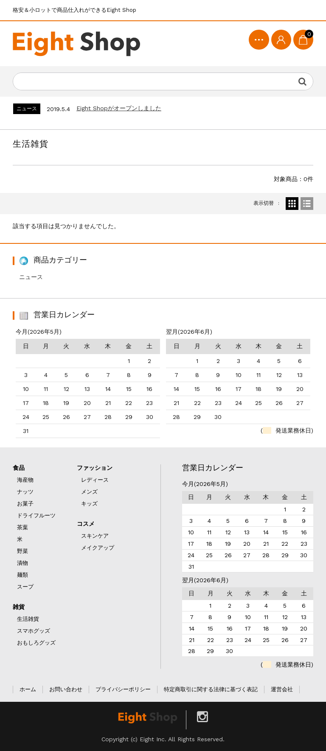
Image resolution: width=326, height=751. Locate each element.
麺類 (22, 575)
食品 (19, 467)
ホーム (28, 689)
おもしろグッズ (36, 642)
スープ (25, 586)
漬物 (22, 563)
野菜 (22, 551)
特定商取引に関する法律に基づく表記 (211, 689)
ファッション (94, 467)
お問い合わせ (65, 689)
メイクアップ (97, 547)
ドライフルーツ (36, 515)
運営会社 (282, 689)
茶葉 (22, 527)
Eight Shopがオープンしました (118, 108)
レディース (95, 480)
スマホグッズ (33, 631)
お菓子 (25, 503)
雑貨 (19, 606)
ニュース (31, 277)
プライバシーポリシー (123, 689)
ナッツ (25, 492)
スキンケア (95, 536)
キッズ (89, 503)
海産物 (25, 480)
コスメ (86, 523)
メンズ (89, 492)
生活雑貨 (28, 619)
